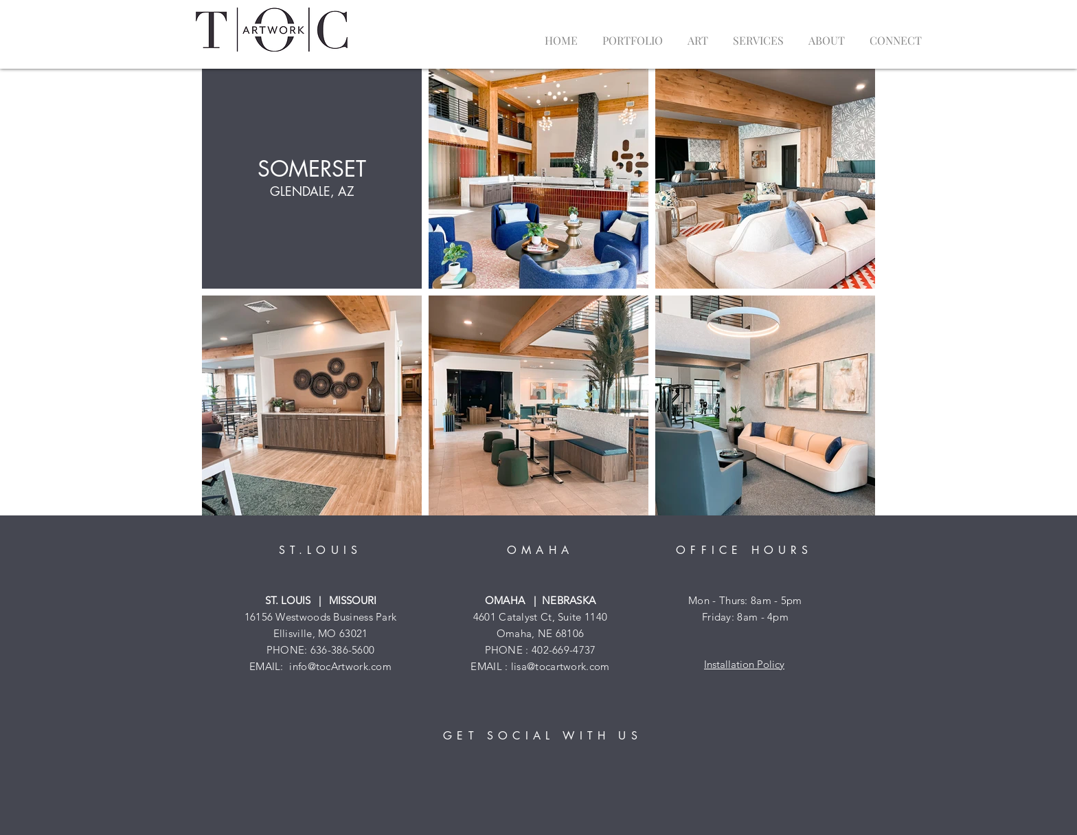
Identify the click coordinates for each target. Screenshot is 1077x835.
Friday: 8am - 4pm (745, 616)
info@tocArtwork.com (340, 666)
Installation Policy (744, 664)
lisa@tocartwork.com (560, 666)
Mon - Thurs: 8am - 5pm (745, 600)
